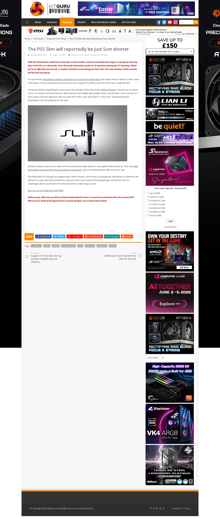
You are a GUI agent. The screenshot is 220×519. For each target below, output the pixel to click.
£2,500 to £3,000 (157, 211)
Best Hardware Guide (104, 22)
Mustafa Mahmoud (39, 55)
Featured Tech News (56, 38)
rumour (102, 246)
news (56, 246)
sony (112, 246)
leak (47, 246)
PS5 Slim (90, 246)
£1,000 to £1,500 (157, 200)
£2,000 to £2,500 (157, 208)
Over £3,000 (155, 215)
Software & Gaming (98, 55)
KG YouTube (129, 22)
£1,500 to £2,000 (157, 204)
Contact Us (177, 508)
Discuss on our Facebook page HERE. (46, 190)
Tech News (38, 38)
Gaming (67, 22)
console (36, 246)
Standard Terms (86, 508)
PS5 (80, 246)
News (38, 22)
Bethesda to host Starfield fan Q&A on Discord (119, 256)
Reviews (52, 22)
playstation (69, 246)
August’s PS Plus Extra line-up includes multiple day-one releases (47, 257)
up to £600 (155, 193)
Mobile (81, 22)
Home (27, 21)
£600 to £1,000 (157, 196)
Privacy (186, 508)
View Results (170, 226)
